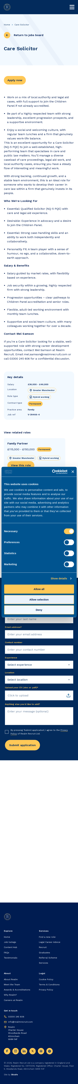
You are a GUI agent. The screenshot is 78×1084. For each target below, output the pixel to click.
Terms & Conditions (49, 984)
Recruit (43, 947)
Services (43, 963)
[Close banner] (72, 472)
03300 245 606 (16, 1016)
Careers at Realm (13, 1000)
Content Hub (10, 947)
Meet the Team (12, 984)
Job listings (10, 942)
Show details (59, 578)
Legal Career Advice (49, 942)
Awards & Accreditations (17, 989)
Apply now (14, 80)
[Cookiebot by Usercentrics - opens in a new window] (51, 471)
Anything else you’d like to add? (22, 704)
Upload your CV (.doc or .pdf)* (21, 687)
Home (7, 24)
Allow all (39, 589)
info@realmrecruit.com (20, 1022)
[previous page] (7, 35)
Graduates (44, 952)
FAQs (6, 952)
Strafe (14, 1074)
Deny (39, 609)
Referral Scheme (48, 958)
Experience (11, 657)
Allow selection (39, 599)
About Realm (11, 979)
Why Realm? (10, 995)
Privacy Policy (46, 989)
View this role (21, 465)
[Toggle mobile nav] (72, 7)
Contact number (13, 642)
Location (9, 672)
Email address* (13, 627)
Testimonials (10, 958)
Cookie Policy (46, 979)
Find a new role (47, 937)
